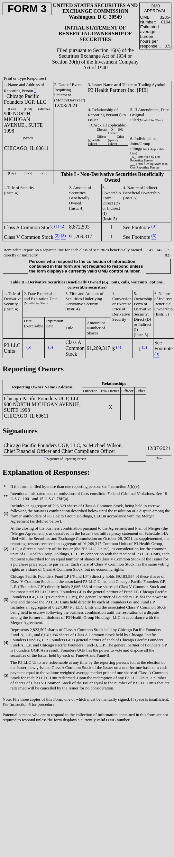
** (45, 457)
